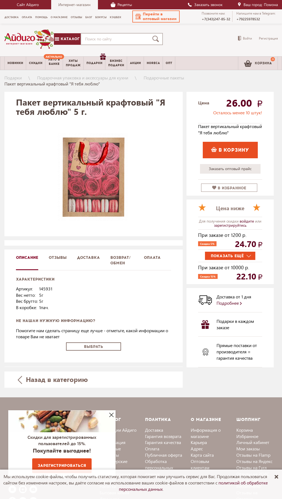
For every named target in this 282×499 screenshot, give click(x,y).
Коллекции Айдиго (118, 430)
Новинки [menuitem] (15, 63)
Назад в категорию (52, 379)
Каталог (67, 39)
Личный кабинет (252, 442)
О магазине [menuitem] (59, 17)
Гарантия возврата (163, 436)
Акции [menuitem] (135, 63)
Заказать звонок (205, 4)
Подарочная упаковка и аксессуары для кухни (82, 78)
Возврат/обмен (120, 260)
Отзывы (58, 257)
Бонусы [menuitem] (101, 17)
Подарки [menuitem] (95, 61)
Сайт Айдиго (28, 4)
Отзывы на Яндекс (254, 461)
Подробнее (229, 303)
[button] (156, 16)
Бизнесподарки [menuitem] (116, 63)
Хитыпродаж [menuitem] (73, 63)
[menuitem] (54, 63)
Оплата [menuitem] (27, 17)
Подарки (13, 78)
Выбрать (93, 347)
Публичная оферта (163, 455)
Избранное (247, 436)
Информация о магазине (206, 433)
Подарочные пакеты (164, 78)
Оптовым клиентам (200, 464)
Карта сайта (202, 455)
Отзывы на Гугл (251, 467)
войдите (247, 221)
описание (27, 257)
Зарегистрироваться (62, 465)
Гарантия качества (163, 442)
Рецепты (121, 4)
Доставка (154, 430)
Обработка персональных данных (159, 467)
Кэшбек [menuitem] (115, 17)
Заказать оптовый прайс (230, 168)
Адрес (197, 448)
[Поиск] (157, 39)
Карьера (199, 442)
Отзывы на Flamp (253, 455)
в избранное (229, 188)
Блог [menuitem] (88, 17)
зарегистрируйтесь (230, 225)
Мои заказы (248, 448)
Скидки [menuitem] (35, 63)
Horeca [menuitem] (153, 63)
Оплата (152, 257)
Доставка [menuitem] (11, 17)
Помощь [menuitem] (41, 17)
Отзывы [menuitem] (76, 17)
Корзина (244, 430)
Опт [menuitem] (169, 63)
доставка (88, 257)
